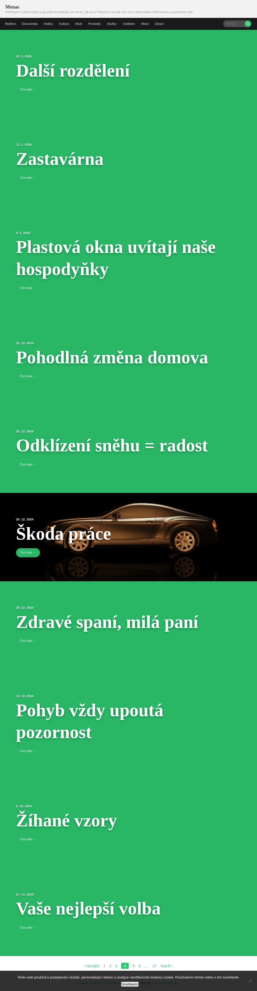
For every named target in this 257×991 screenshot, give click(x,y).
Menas (12, 7)
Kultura (65, 23)
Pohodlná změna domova (116, 356)
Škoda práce (65, 533)
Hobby (49, 23)
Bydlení (10, 23)
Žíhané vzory (69, 819)
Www (146, 23)
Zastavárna (62, 158)
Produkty (95, 23)
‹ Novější (91, 965)
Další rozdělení (75, 69)
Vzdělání (130, 23)
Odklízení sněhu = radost (116, 444)
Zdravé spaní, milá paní (111, 621)
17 (154, 965)
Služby (113, 23)
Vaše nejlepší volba (91, 907)
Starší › (166, 965)
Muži (79, 23)
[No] (250, 981)
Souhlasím (130, 984)
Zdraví (160, 23)
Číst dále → (28, 89)
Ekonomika (30, 23)
